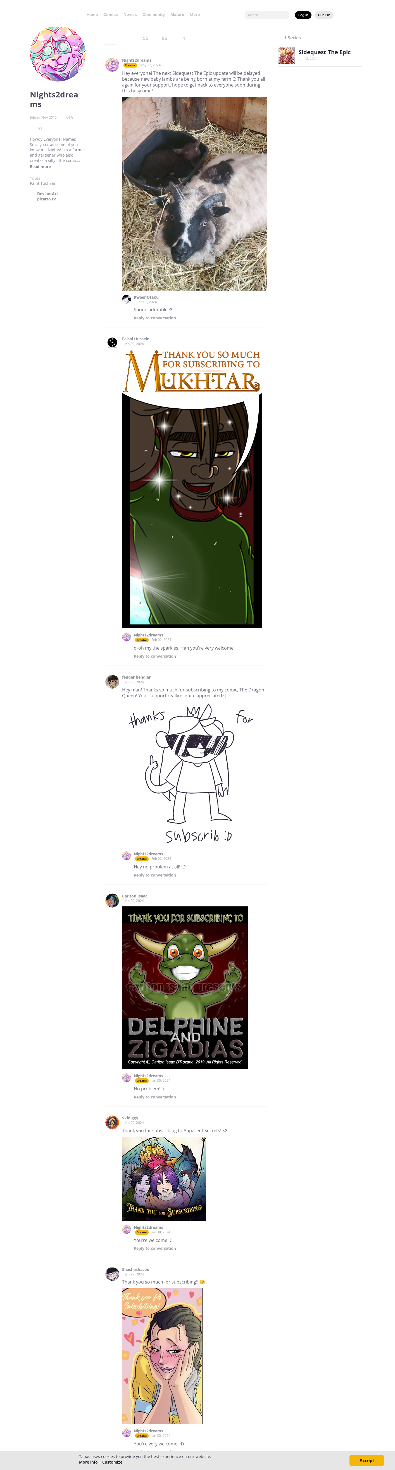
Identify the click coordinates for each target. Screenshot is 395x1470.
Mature (177, 14)
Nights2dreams (136, 60)
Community (153, 14)
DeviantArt (47, 193)
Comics (110, 14)
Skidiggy (130, 1118)
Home (92, 14)
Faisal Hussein (135, 338)
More (196, 14)
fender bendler (136, 677)
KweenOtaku (146, 297)
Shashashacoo (135, 1269)
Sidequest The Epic (325, 52)
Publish (324, 15)
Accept (367, 1460)
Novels (130, 14)
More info (88, 1462)
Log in (303, 15)
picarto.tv (46, 199)
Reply (155, 317)
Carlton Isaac (134, 896)
